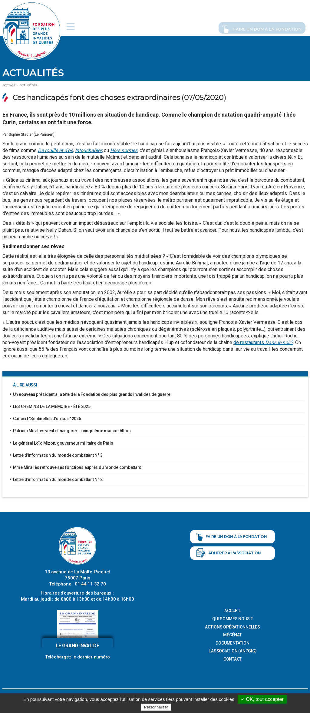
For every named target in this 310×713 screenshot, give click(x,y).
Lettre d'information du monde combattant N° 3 (58, 454)
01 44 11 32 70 (90, 582)
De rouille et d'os (55, 149)
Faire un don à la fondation (253, 26)
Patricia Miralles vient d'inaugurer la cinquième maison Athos (72, 429)
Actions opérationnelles (232, 625)
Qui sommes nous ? (232, 617)
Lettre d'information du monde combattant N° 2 (58, 478)
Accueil (8, 83)
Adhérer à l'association (228, 552)
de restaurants (263, 341)
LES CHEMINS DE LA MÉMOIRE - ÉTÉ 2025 (52, 405)
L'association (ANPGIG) (233, 650)
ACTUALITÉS (27, 83)
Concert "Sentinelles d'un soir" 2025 (47, 417)
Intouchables (89, 149)
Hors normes (123, 149)
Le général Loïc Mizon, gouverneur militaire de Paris (63, 441)
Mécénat (232, 633)
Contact (232, 657)
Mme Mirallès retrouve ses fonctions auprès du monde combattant (77, 466)
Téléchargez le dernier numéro (77, 655)
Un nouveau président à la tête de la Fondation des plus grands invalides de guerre (92, 393)
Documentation (232, 641)
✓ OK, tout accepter (262, 699)
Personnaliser (156, 707)
